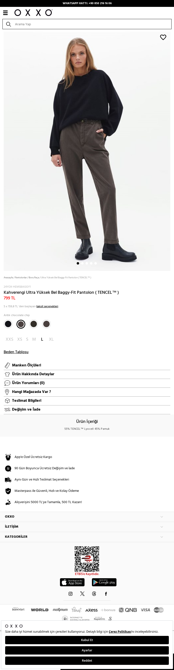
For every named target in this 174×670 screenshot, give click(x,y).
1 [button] (78, 263)
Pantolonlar (21, 278)
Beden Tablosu (16, 352)
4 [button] (91, 263)
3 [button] (87, 263)
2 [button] (82, 263)
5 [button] (95, 263)
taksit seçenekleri (47, 306)
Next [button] (2, 150)
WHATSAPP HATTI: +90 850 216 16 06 (87, 3)
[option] (87, 151)
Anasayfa (8, 278)
